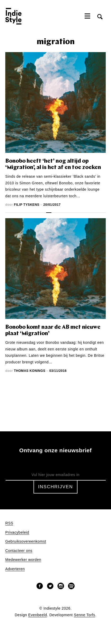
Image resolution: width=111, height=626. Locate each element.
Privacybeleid (17, 532)
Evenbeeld (37, 615)
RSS (9, 523)
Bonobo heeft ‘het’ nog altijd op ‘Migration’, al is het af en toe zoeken (53, 164)
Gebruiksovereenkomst (25, 541)
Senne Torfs (84, 615)
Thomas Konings (29, 371)
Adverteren (15, 569)
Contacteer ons (18, 551)
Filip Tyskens (26, 205)
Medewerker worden (23, 560)
